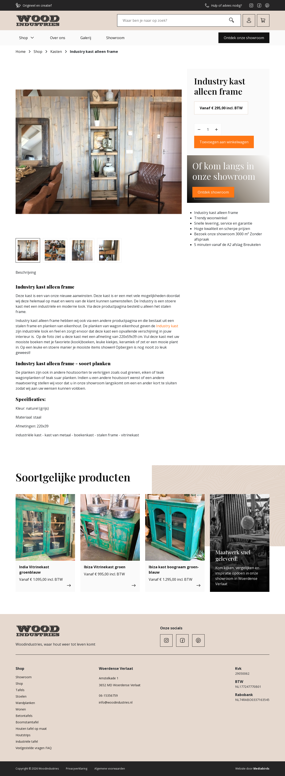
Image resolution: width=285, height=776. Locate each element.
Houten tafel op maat (31, 728)
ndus (161, 325)
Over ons (57, 37)
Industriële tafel (27, 741)
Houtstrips (23, 735)
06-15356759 (108, 695)
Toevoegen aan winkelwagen (224, 142)
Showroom (115, 37)
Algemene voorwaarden (109, 768)
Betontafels (24, 716)
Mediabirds (261, 768)
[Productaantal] (207, 130)
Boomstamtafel (27, 722)
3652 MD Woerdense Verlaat (119, 685)
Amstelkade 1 (108, 678)
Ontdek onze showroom (244, 37)
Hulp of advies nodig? (223, 5)
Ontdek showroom (213, 192)
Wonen (21, 709)
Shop (27, 37)
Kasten (56, 51)
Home (21, 51)
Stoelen (21, 696)
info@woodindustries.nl (115, 702)
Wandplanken (25, 703)
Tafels (20, 690)
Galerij (85, 37)
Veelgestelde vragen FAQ (34, 748)
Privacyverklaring (76, 768)
